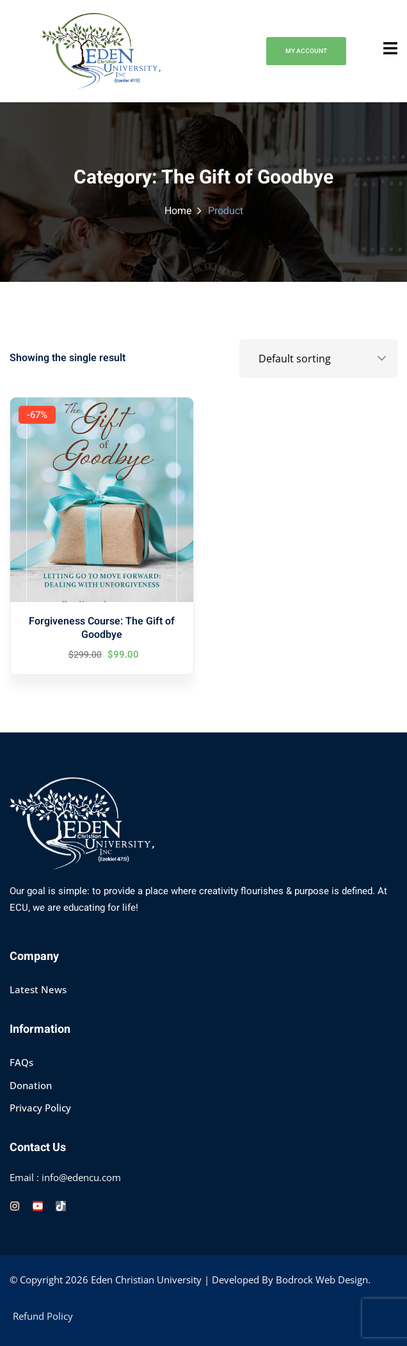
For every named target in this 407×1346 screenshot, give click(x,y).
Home (178, 211)
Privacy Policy (40, 1107)
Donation (31, 1085)
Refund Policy (43, 1316)
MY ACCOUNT (306, 50)
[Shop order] (318, 358)
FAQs (21, 1062)
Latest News (38, 989)
